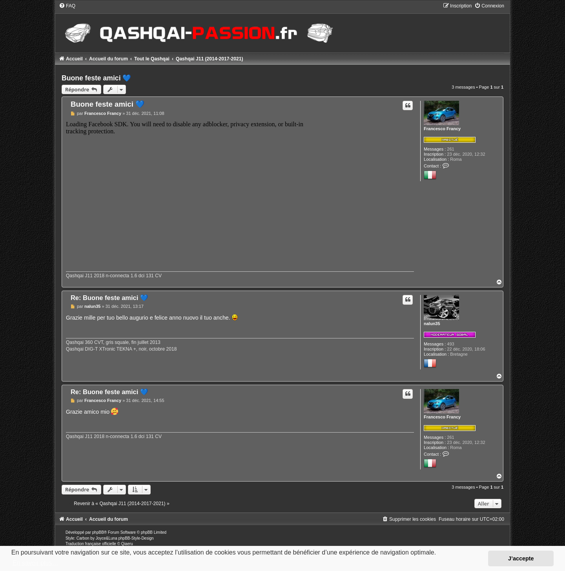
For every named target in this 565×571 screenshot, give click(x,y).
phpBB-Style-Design (135, 538)
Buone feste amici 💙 (96, 78)
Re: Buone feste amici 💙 (109, 297)
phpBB (98, 532)
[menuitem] (67, 6)
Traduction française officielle (91, 544)
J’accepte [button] (521, 558)
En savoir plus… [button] (35, 563)
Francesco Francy (442, 128)
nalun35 (432, 323)
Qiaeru (127, 544)
